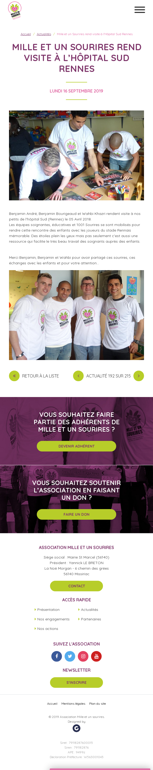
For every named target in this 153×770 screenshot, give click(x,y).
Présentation (48, 609)
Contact (76, 586)
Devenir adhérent (76, 446)
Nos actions (47, 628)
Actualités (44, 34)
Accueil (26, 34)
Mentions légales (73, 704)
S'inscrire (76, 682)
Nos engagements (53, 619)
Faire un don (76, 514)
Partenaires (91, 619)
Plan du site (97, 704)
